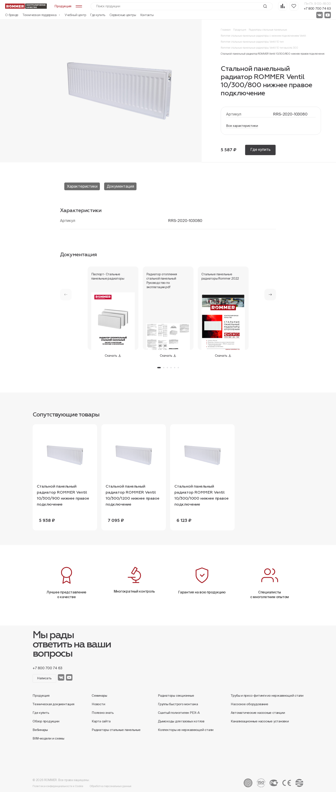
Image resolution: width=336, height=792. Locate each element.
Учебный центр (75, 15)
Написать (44, 678)
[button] (270, 294)
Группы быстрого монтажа (178, 704)
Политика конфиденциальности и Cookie (58, 786)
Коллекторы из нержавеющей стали (185, 730)
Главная (226, 29)
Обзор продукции (46, 721)
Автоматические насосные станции (258, 712)
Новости (98, 704)
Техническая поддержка (41, 15)
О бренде (11, 15)
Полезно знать (103, 712)
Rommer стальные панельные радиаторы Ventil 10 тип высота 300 (259, 47)
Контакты (147, 15)
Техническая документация (53, 704)
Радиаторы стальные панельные (268, 29)
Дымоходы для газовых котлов (181, 721)
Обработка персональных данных (111, 786)
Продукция (239, 29)
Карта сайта (101, 721)
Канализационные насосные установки (260, 721)
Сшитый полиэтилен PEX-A (179, 712)
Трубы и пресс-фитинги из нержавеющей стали (267, 695)
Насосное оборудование (249, 704)
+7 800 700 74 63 (317, 8)
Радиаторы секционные (176, 695)
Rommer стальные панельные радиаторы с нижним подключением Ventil (263, 35)
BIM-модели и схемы (48, 738)
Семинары (99, 695)
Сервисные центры (123, 15)
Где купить (97, 15)
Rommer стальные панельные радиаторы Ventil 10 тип (252, 41)
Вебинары (40, 730)
